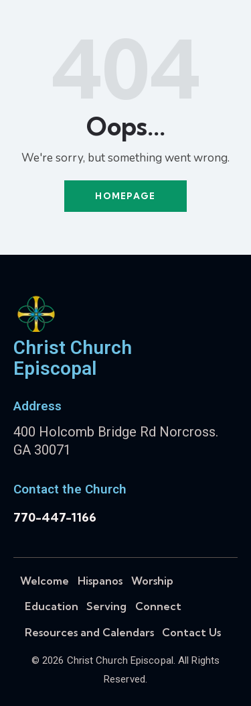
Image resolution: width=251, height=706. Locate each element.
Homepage (125, 195)
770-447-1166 (54, 517)
